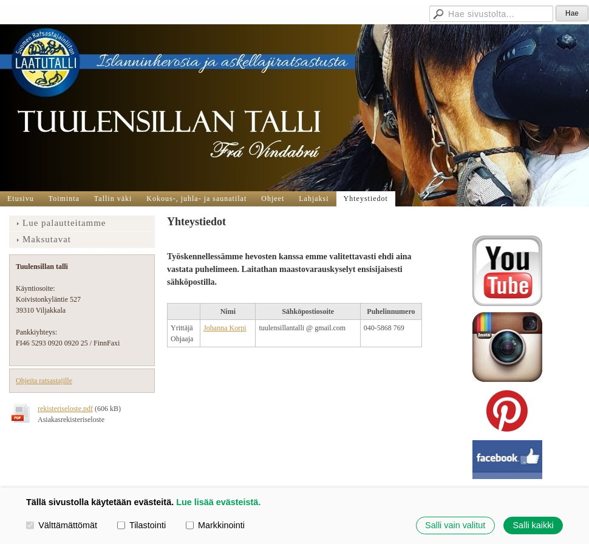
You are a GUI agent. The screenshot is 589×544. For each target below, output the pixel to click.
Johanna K (218, 328)
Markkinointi (215, 525)
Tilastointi (141, 525)
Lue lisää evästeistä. (218, 502)
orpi (240, 328)
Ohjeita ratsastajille (44, 380)
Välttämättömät (61, 525)
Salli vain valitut (455, 525)
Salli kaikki (532, 525)
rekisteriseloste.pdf (65, 408)
